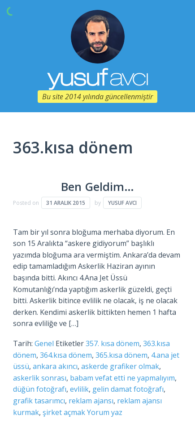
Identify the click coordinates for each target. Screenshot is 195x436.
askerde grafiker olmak (120, 366)
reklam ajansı (91, 401)
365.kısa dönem (121, 355)
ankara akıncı (55, 366)
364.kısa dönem (66, 355)
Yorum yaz (104, 412)
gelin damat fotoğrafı (128, 389)
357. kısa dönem (112, 343)
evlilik (79, 389)
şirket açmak (64, 412)
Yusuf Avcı (122, 203)
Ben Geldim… (97, 187)
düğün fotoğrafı (39, 389)
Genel (44, 343)
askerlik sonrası (39, 378)
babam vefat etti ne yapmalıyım (122, 378)
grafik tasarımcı (39, 401)
